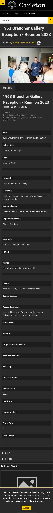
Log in (5, 13)
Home (16, 13)
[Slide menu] (2, 2)
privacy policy (44, 498)
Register (7, 459)
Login (6, 452)
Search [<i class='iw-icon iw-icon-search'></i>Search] (51, 20)
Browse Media (29, 13)
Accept (26, 507)
